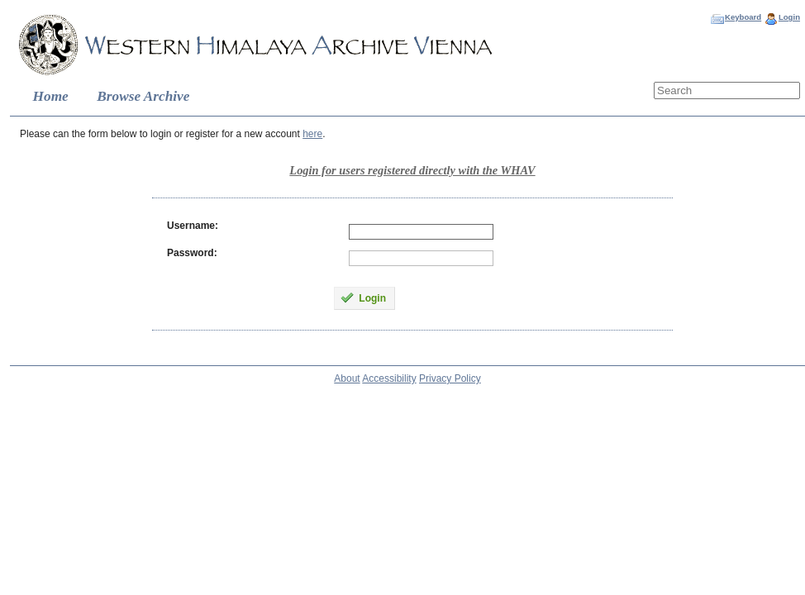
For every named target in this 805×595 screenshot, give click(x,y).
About (347, 378)
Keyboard (743, 16)
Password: (192, 253)
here (312, 134)
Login (789, 16)
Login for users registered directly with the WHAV (412, 170)
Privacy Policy (450, 378)
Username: (192, 225)
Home (51, 96)
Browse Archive (143, 96)
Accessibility (389, 378)
